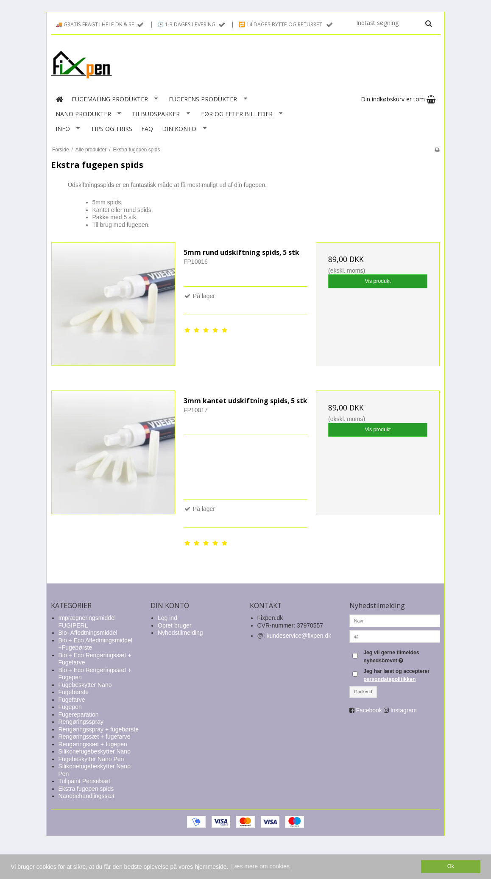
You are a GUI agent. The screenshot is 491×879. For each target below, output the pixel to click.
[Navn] (395, 620)
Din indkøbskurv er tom (398, 99)
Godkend (363, 691)
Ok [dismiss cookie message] (450, 866)
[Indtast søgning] (393, 23)
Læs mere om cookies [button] (260, 866)
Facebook (369, 710)
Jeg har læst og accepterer (396, 675)
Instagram (404, 710)
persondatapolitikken (389, 679)
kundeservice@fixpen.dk (299, 635)
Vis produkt (378, 281)
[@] (395, 636)
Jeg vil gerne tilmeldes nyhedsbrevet (401, 656)
